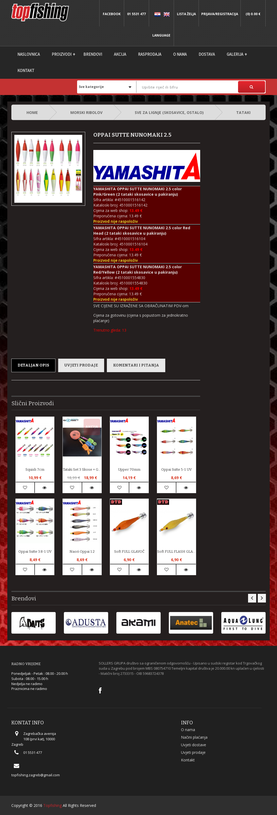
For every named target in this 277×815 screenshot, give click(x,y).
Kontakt (25, 70)
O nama (180, 54)
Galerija (235, 54)
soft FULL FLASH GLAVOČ (176, 551)
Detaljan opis (33, 365)
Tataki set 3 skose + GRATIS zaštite (82, 469)
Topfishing (52, 805)
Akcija (120, 54)
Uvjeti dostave (193, 744)
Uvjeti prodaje (81, 365)
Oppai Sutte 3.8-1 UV (35, 551)
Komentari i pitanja (136, 365)
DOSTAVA (207, 54)
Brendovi (92, 54)
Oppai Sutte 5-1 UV (176, 469)
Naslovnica (28, 54)
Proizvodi (61, 54)
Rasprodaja (149, 54)
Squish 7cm (34, 469)
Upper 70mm (129, 469)
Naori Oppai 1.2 (82, 551)
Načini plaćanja (194, 737)
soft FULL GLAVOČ (129, 551)
